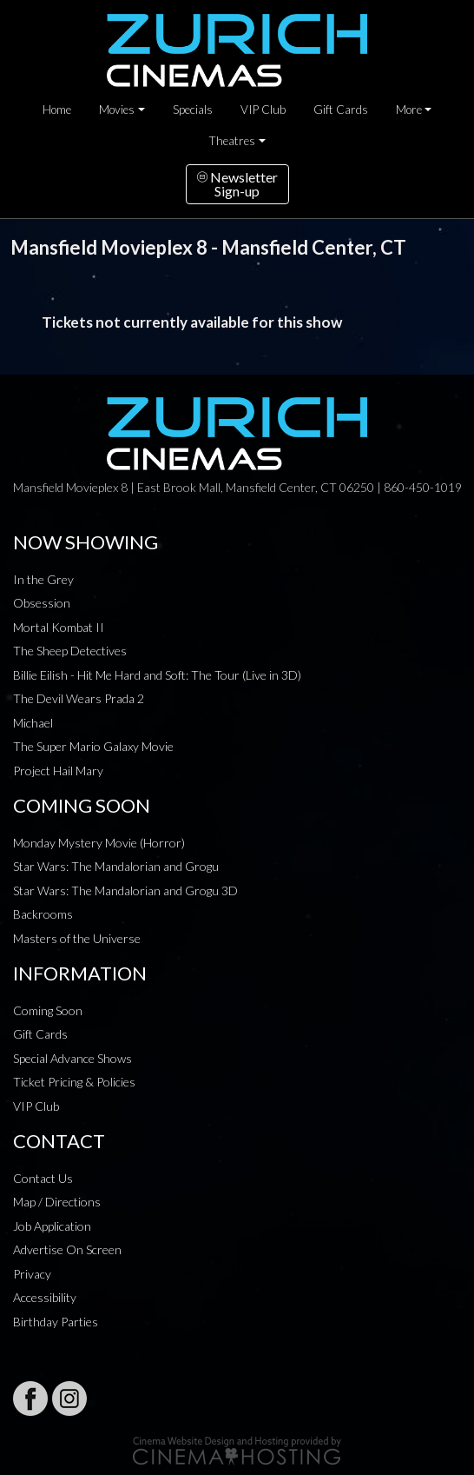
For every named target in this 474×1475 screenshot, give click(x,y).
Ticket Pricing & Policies (74, 1081)
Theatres (231, 141)
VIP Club (263, 109)
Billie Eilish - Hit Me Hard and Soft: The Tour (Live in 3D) (157, 675)
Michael (33, 722)
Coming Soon (47, 1010)
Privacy (32, 1273)
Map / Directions (57, 1201)
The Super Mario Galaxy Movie (93, 746)
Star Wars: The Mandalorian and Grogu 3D (125, 890)
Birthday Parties (55, 1321)
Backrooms (43, 914)
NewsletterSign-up (237, 184)
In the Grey (43, 579)
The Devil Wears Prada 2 (78, 698)
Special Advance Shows (72, 1058)
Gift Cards (340, 109)
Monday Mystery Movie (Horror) (99, 842)
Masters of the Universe (77, 938)
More (409, 109)
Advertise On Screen (67, 1249)
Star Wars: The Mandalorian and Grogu (116, 866)
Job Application (52, 1226)
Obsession (41, 602)
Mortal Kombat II (58, 627)
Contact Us (43, 1178)
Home (57, 109)
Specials (193, 109)
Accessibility (44, 1297)
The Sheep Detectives (70, 650)
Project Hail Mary (58, 770)
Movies (117, 109)
